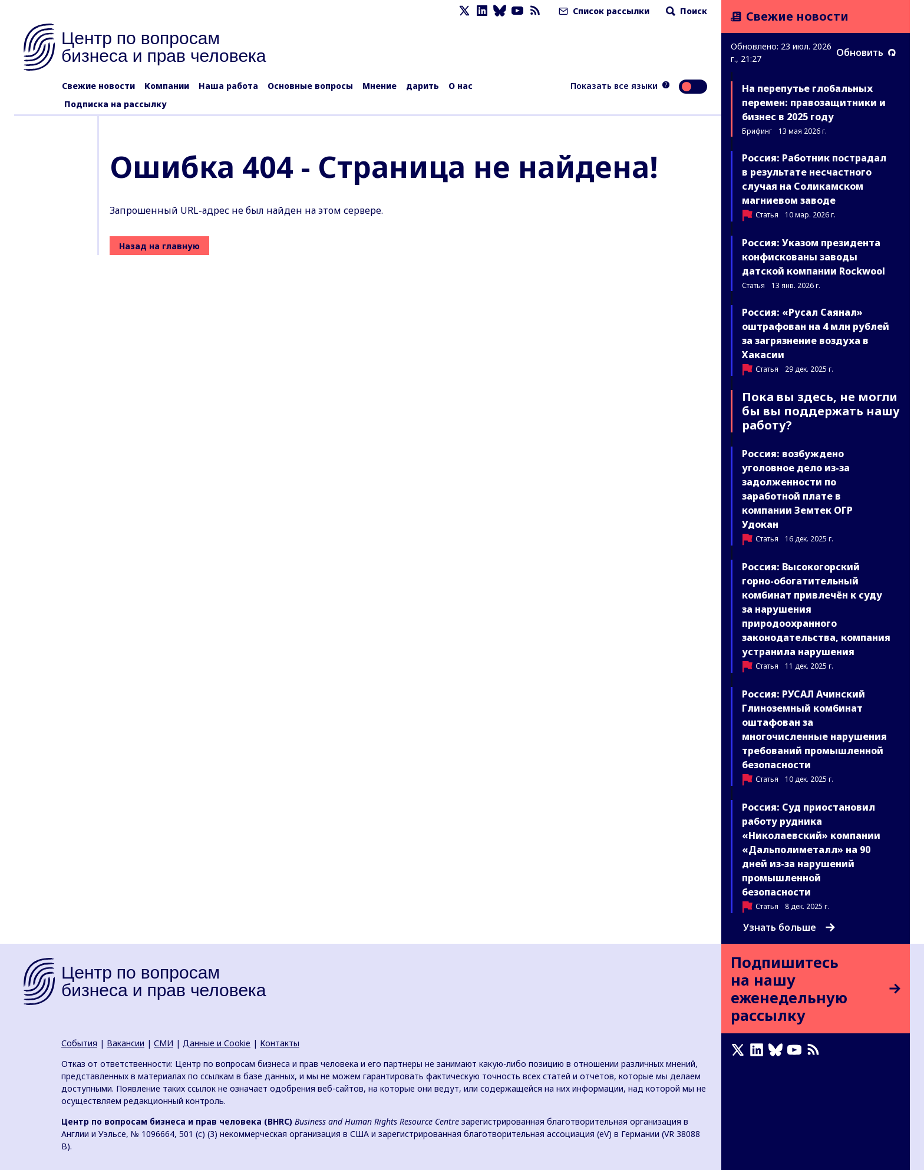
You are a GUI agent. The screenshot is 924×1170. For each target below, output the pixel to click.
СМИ (163, 1043)
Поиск (685, 10)
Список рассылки (602, 10)
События (79, 1043)
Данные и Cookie (216, 1043)
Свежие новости (98, 85)
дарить (422, 85)
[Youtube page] (517, 11)
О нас (460, 85)
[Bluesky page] (500, 11)
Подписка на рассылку (115, 104)
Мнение (379, 85)
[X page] (464, 11)
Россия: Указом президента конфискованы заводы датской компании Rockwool (813, 256)
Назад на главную (159, 246)
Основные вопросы (310, 85)
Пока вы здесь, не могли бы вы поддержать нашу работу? (821, 411)
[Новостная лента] (535, 11)
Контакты (279, 1043)
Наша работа (228, 85)
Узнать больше (789, 927)
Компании (166, 85)
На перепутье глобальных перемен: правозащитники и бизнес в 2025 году (814, 102)
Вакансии (125, 1043)
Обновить (866, 52)
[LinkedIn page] (482, 11)
